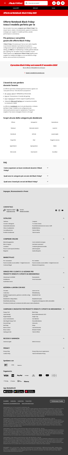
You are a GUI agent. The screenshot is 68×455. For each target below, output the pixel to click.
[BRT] (5, 365)
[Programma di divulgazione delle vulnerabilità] (43, 301)
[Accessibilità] (6, 401)
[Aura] (54, 375)
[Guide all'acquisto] (36, 251)
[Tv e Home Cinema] (36, 223)
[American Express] (12, 375)
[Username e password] (37, 244)
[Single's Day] (35, 316)
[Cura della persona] (8, 230)
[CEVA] (12, 365)
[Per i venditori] (35, 260)
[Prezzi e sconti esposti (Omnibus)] (11, 248)
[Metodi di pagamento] (8, 242)
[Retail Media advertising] (9, 301)
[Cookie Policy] (21, 401)
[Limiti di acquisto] (36, 248)
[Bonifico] (12, 381)
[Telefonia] (5, 221)
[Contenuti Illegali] (7, 265)
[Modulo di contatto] (24, 211)
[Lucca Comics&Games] (8, 319)
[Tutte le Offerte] (36, 230)
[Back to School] (6, 327)
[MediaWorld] (15, 3)
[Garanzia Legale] (7, 341)
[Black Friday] (35, 312)
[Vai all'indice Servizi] (8, 281)
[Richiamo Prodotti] (36, 330)
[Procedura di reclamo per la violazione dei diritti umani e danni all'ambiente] (21, 303)
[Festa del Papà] (7, 323)
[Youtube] (63, 210)
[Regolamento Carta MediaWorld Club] (11, 403)
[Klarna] (26, 381)
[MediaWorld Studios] (37, 299)
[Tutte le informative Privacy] (38, 353)
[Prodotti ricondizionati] (8, 232)
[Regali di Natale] (7, 316)
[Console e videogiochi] (8, 223)
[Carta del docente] (36, 327)
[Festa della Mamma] (37, 321)
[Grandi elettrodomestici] (9, 226)
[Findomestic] (5, 381)
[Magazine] (5, 251)
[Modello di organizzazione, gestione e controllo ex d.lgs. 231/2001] (17, 295)
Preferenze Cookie (57, 401)
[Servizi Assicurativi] (36, 279)
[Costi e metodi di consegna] (38, 242)
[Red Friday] (5, 325)
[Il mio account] (54, 3)
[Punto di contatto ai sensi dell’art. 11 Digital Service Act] (16, 263)
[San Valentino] (35, 319)
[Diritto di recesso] (36, 341)
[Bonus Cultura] (6, 330)
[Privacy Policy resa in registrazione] (40, 351)
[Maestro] (47, 375)
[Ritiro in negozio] (7, 244)
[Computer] (34, 221)
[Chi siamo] (5, 290)
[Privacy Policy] (6, 351)
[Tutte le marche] (36, 232)
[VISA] (5, 375)
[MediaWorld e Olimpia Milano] (10, 299)
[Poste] (19, 365)
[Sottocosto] (35, 323)
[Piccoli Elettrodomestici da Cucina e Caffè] (42, 226)
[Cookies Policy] (6, 353)
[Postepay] (26, 375)
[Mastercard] (40, 375)
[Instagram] (59, 210)
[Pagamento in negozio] (19, 381)
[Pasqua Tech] (6, 312)
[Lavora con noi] (35, 290)
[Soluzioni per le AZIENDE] (9, 277)
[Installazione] (6, 279)
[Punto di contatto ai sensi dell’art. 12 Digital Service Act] (45, 263)
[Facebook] (56, 210)
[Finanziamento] (35, 277)
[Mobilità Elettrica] (36, 228)
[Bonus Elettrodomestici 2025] (39, 314)
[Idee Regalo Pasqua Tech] (9, 321)
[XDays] (33, 325)
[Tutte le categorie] (5, 3)
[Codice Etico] (6, 293)
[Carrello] (63, 3)
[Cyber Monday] (6, 314)
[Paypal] (19, 375)
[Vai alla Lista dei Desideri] (58, 3)
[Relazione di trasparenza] (38, 265)
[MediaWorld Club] (36, 295)
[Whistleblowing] (36, 293)
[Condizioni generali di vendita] (39, 246)
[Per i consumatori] (7, 260)
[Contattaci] (5, 246)
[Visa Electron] (33, 375)
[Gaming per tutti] (7, 332)
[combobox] (37, 3)
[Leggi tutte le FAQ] (11, 211)
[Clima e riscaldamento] (8, 228)
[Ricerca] (26, 3)
